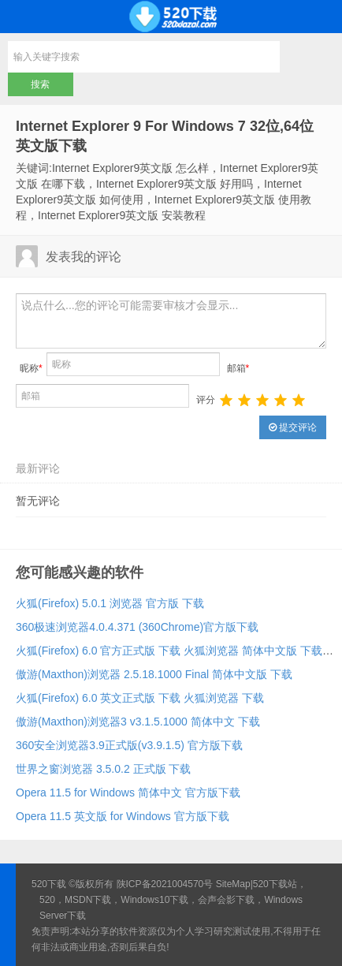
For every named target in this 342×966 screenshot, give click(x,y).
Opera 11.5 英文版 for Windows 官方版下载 (122, 816)
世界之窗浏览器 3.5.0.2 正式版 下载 (103, 769)
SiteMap (233, 884)
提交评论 (293, 427)
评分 (205, 399)
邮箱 (238, 368)
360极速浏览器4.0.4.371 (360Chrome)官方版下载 (137, 627)
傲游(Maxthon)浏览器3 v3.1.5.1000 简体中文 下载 (138, 721)
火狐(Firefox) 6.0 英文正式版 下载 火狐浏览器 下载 (140, 698)
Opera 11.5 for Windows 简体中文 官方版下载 (128, 792)
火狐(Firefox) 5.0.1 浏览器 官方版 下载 (110, 603)
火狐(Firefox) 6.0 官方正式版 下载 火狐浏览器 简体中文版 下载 (169, 650)
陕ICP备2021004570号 (165, 884)
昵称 (31, 368)
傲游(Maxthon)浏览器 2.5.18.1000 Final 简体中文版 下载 (154, 674)
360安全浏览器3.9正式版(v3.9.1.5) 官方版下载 (129, 745)
